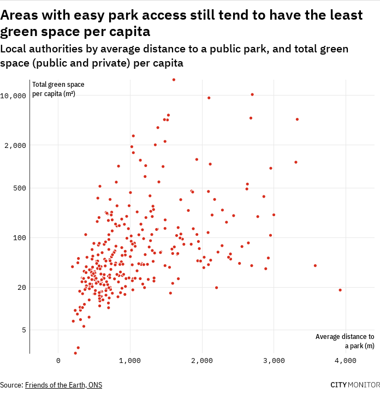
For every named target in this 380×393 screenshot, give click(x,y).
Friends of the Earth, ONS (63, 385)
